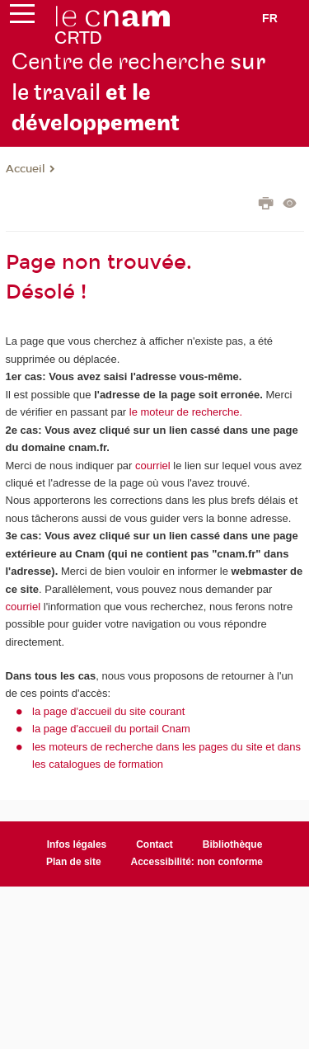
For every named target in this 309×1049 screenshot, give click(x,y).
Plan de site (73, 862)
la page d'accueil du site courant (108, 711)
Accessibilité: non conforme (197, 862)
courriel (153, 465)
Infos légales (77, 844)
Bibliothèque (233, 844)
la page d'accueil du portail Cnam (111, 728)
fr (270, 18)
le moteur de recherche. (184, 412)
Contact (154, 844)
